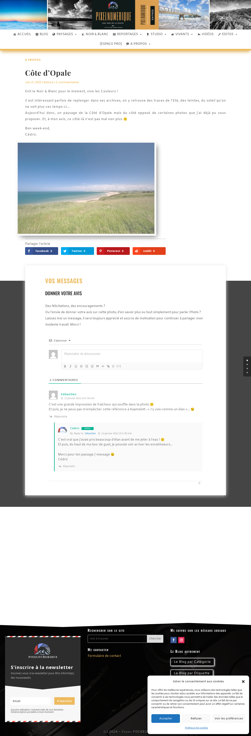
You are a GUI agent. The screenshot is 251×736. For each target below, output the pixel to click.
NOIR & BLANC (97, 34)
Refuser (196, 719)
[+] (119, 366)
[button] (243, 681)
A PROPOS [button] (140, 44)
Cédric (75, 428)
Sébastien (68, 394)
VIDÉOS (208, 34)
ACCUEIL (24, 34)
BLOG (44, 34)
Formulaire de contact (104, 656)
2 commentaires (67, 82)
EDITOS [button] (230, 34)
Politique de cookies (196, 728)
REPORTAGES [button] (129, 34)
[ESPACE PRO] (111, 44)
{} (113, 366)
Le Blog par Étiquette (192, 673)
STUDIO (159, 34)
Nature (48, 82)
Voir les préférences (229, 719)
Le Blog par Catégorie (192, 662)
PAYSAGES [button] (67, 34)
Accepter (165, 719)
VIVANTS (184, 34)
